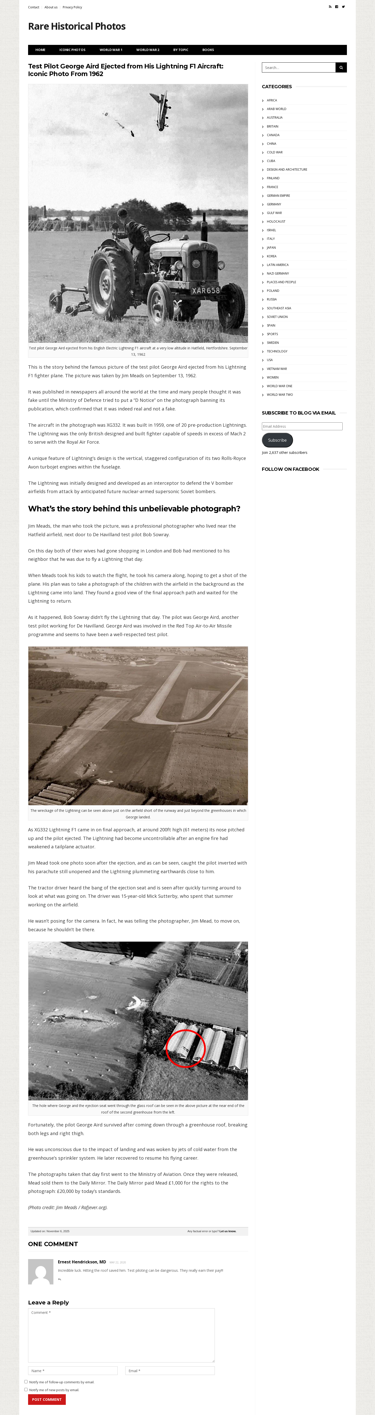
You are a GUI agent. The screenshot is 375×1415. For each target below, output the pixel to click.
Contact (33, 7)
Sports (272, 334)
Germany (274, 204)
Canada (273, 135)
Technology (277, 351)
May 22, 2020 (118, 1262)
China (271, 143)
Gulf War (274, 213)
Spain (271, 325)
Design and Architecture (287, 169)
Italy (271, 239)
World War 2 (147, 49)
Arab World (276, 109)
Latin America (278, 265)
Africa (272, 100)
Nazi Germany (278, 273)
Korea (272, 256)
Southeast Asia (279, 308)
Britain (272, 126)
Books (208, 49)
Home (40, 49)
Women (273, 377)
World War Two (280, 394)
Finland (273, 178)
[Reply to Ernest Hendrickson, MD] (59, 1279)
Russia (272, 299)
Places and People (281, 282)
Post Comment (47, 1399)
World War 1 (111, 49)
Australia (275, 117)
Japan (271, 247)
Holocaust (276, 221)
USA (270, 360)
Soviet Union (277, 317)
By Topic (180, 49)
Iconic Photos (72, 49)
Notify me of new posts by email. (54, 1390)
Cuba (271, 161)
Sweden (273, 343)
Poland (273, 291)
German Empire (278, 195)
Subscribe (277, 440)
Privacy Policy (72, 7)
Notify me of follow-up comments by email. (61, 1382)
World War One (279, 386)
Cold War (275, 152)
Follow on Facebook (290, 469)
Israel (271, 230)
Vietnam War (277, 369)
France (272, 187)
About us (51, 7)
